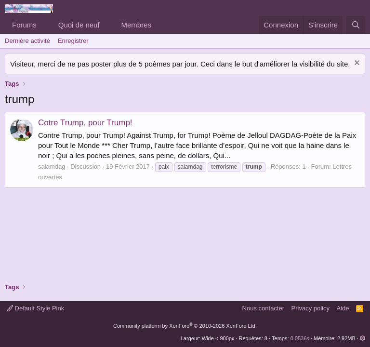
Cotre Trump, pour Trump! (85, 122)
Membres (136, 25)
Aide (343, 308)
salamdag (51, 166)
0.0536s (300, 338)
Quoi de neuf (79, 25)
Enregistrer (73, 40)
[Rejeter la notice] (356, 64)
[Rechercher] (355, 25)
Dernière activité (27, 40)
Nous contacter (263, 308)
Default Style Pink (35, 308)
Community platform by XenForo (185, 326)
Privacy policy (310, 308)
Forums (24, 25)
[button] (44, 25)
